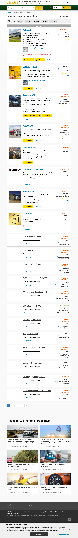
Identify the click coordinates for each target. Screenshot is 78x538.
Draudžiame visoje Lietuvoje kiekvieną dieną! (36, 226)
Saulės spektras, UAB (16, 512)
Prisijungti (15, 513)
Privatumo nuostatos (33, 512)
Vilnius (20, 21)
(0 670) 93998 (64, 99)
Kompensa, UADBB (30, 334)
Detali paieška (48, 8)
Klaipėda (36, 21)
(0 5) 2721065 (64, 324)
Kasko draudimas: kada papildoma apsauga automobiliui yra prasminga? (21, 441)
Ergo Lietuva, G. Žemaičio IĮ (34, 264)
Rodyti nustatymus (65, 534)
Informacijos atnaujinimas (61, 512)
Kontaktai (25, 512)
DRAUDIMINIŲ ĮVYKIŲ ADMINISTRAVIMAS (38, 81)
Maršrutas (49, 59)
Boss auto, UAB (29, 95)
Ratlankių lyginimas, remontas (39, 174)
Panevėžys (54, 21)
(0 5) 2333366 (64, 333)
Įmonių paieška (23, 1)
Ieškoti (39, 8)
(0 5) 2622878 (64, 296)
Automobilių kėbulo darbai (32, 115)
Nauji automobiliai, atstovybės (30, 35)
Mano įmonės (44, 3)
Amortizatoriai (26, 152)
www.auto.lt (17, 515)
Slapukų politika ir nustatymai (47, 512)
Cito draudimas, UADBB (32, 236)
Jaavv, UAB (27, 213)
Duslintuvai (43, 129)
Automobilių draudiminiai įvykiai (36, 48)
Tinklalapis (39, 60)
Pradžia (9, 505)
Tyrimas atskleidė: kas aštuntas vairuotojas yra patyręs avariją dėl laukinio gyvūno (56, 441)
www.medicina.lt (42, 515)
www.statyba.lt (33, 515)
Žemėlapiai (40, 1)
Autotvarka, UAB (29, 147)
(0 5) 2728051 (64, 363)
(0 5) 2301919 (64, 254)
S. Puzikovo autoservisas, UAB (35, 169)
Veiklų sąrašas (33, 1)
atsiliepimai (66, 41)
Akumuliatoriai (44, 150)
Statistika (9, 513)
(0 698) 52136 (64, 130)
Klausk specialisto (24, 3)
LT (68, 2)
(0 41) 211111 (64, 32)
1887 (67, 395)
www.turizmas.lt (25, 515)
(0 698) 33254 (64, 215)
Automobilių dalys (45, 33)
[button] (69, 21)
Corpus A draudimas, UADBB (34, 363)
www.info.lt (10, 515)
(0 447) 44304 (64, 379)
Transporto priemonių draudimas (31, 33)
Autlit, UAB (27, 30)
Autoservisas (28, 60)
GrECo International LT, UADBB (35, 278)
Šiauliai (45, 21)
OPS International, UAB (32, 306)
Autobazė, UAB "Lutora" (32, 191)
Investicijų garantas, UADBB (34, 377)
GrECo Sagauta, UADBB (32, 320)
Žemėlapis (66, 8)
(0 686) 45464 (64, 268)
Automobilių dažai (32, 196)
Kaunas (28, 21)
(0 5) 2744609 (64, 240)
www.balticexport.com (53, 515)
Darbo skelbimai (34, 3)
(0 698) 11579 (64, 172)
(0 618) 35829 (64, 151)
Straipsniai (47, 1)
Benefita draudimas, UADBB (34, 347)
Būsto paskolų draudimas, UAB (35, 292)
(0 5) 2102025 (64, 351)
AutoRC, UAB (28, 126)
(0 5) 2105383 (64, 282)
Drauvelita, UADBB (30, 250)
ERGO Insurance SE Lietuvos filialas (37, 391)
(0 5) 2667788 (64, 308)
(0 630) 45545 (64, 66)
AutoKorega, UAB (30, 67)
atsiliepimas (65, 139)
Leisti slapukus (39, 534)
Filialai (67, 219)
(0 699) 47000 (64, 193)
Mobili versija (44, 504)
